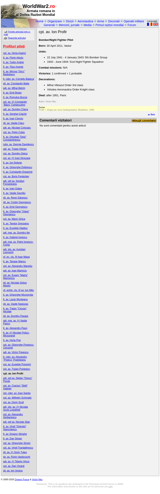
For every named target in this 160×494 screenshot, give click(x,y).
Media (87, 25)
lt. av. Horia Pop (12, 340)
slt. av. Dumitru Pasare (15, 316)
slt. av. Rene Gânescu (15, 197)
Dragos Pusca (22, 479)
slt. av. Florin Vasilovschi (16, 456)
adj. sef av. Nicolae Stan (16, 421)
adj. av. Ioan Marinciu (15, 270)
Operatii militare (134, 21)
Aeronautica (85, 21)
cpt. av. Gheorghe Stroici (16, 443)
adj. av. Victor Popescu (16, 352)
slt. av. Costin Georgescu (17, 202)
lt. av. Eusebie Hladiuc (15, 228)
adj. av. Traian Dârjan (15, 149)
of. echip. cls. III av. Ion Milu (18, 290)
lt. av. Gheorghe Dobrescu (17, 167)
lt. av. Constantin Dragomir (17, 171)
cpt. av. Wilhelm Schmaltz (17, 397)
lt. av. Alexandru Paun (15, 328)
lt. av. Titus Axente (13, 66)
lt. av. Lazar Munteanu (15, 299)
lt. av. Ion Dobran (12, 162)
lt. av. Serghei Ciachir (15, 114)
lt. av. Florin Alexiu (13, 57)
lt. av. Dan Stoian (12, 438)
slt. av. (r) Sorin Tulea (15, 452)
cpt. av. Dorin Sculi (13, 402)
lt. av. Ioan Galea (12, 188)
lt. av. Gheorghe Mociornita (18, 294)
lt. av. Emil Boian (12, 92)
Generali (49, 25)
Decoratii (114, 21)
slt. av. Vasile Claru (13, 123)
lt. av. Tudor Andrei (13, 62)
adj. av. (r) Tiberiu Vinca (16, 461)
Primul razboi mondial (110, 25)
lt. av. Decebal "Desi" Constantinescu (14, 138)
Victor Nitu (37, 479)
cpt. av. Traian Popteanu (16, 369)
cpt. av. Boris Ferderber (16, 176)
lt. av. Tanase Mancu (14, 261)
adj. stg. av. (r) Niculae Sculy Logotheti (15, 408)
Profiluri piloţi (14, 46)
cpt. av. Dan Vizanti (13, 466)
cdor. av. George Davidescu (18, 144)
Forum (132, 25)
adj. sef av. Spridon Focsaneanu (13, 182)
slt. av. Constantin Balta (16, 83)
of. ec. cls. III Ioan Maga (16, 256)
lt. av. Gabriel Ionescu (15, 237)
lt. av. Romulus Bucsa (15, 97)
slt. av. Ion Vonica (12, 470)
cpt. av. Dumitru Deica (15, 153)
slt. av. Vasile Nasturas (15, 304)
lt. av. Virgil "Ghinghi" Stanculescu (14, 428)
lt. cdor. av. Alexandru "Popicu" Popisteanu (15, 358)
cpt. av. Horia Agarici (14, 53)
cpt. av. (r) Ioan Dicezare (16, 158)
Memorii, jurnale (69, 25)
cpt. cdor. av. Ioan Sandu (17, 393)
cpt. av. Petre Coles (14, 132)
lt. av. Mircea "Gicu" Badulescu (14, 73)
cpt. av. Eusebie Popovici (17, 364)
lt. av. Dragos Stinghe (15, 434)
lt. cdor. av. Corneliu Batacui (18, 79)
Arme (100, 21)
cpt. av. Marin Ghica (14, 219)
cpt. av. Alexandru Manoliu (17, 266)
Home (39, 21)
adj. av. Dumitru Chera (15, 109)
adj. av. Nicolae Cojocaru (17, 127)
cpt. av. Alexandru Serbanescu (13, 416)
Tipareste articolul (17, 38)
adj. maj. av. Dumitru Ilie (16, 232)
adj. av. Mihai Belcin (14, 88)
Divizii (70, 21)
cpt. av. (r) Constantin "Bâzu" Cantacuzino (15, 103)
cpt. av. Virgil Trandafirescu (18, 447)
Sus (151, 114)
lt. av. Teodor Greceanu (16, 223)
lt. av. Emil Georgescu (15, 206)
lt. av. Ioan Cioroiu (13, 118)
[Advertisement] (110, 9)
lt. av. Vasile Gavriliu (14, 193)
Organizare (55, 21)
